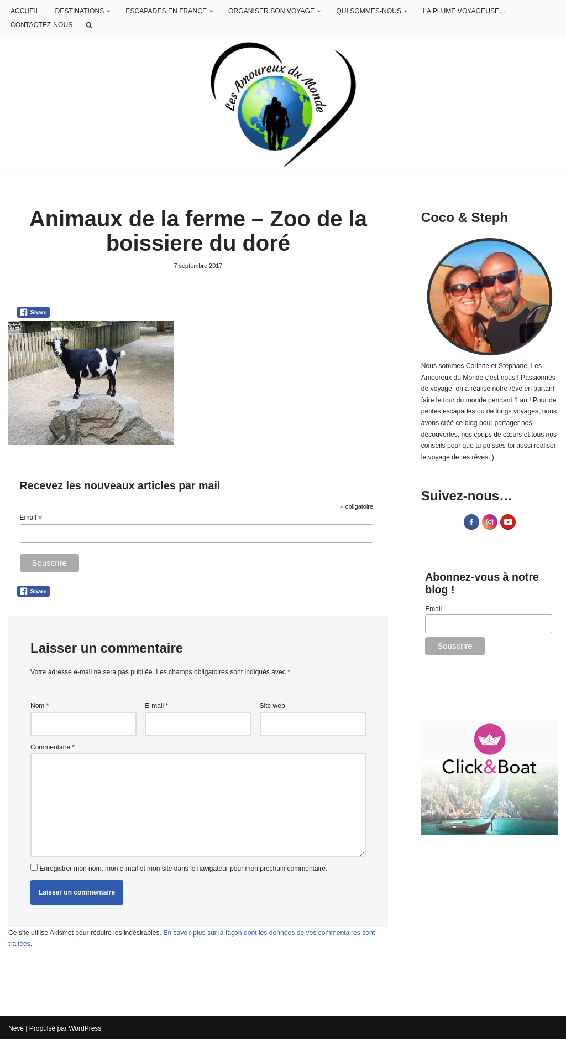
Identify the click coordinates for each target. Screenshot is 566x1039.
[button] (107, 11)
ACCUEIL (25, 11)
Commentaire (52, 747)
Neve (16, 1027)
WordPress (85, 1027)
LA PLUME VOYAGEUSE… (461, 11)
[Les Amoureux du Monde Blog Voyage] (283, 105)
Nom (39, 705)
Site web (272, 705)
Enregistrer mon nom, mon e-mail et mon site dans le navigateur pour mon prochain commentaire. (183, 867)
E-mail (156, 705)
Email (31, 518)
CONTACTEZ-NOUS (41, 25)
